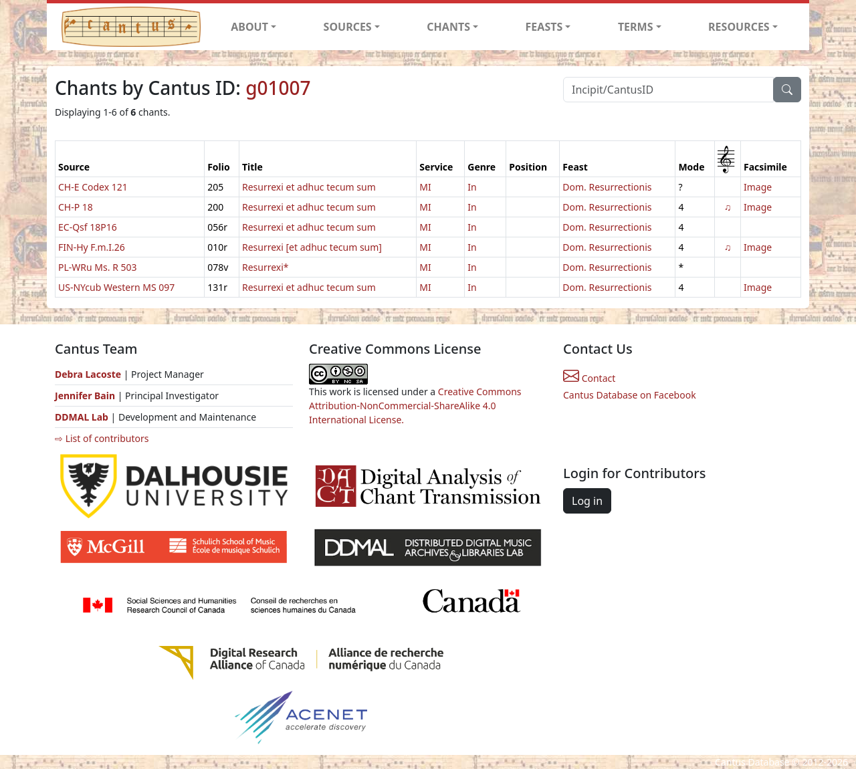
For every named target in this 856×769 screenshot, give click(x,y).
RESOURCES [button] (739, 26)
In (471, 187)
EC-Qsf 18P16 (87, 227)
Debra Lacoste (88, 374)
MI (425, 187)
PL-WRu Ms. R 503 (97, 267)
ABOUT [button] (249, 26)
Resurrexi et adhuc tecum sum (309, 187)
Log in (587, 500)
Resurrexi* (265, 267)
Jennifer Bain (86, 395)
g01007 (277, 87)
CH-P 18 (75, 207)
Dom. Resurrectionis (606, 187)
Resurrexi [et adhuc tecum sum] (312, 247)
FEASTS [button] (544, 26)
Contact (589, 378)
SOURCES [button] (348, 26)
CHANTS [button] (448, 26)
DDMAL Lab (81, 417)
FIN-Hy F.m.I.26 (91, 247)
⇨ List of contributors (101, 438)
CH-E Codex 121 (93, 187)
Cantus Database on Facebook (629, 395)
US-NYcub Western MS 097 (116, 287)
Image (758, 187)
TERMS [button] (635, 26)
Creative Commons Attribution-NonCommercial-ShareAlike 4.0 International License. (415, 405)
